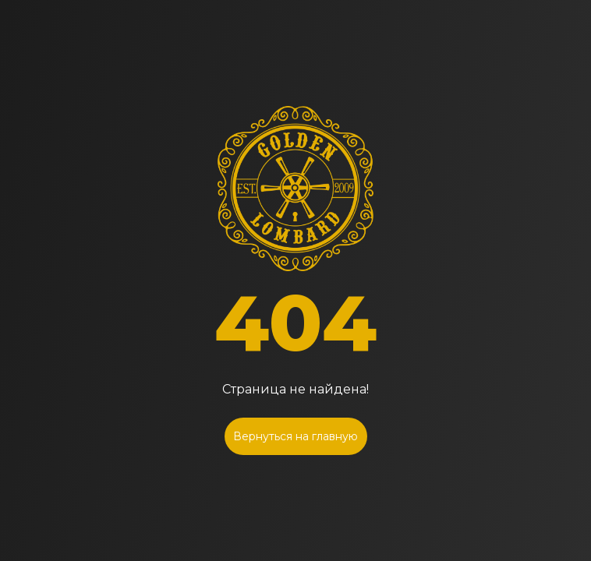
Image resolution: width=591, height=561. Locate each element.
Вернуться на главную (295, 436)
